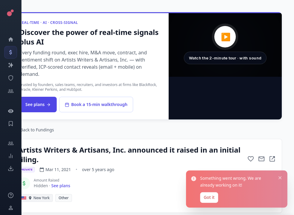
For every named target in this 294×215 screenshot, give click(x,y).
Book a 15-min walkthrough (96, 104)
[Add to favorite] (250, 158)
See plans (38, 104)
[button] (225, 45)
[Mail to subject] (261, 158)
